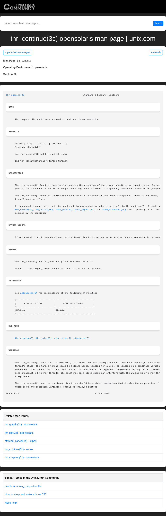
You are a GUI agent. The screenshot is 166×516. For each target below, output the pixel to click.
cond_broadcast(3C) (114, 209)
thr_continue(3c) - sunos (19, 449)
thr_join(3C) (44, 338)
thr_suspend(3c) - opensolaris (22, 457)
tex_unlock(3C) (24, 209)
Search (158, 23)
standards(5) (81, 338)
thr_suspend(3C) (16, 95)
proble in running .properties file (23, 486)
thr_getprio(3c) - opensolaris (21, 424)
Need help (11, 502)
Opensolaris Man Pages (17, 52)
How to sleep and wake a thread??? (25, 494)
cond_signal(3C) (85, 209)
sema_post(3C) (63, 209)
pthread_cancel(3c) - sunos (20, 441)
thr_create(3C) (24, 338)
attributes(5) (28, 293)
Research (156, 52)
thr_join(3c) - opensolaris (19, 432)
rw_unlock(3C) (44, 209)
